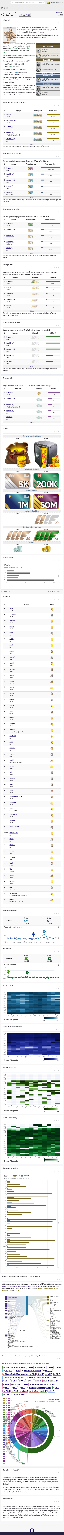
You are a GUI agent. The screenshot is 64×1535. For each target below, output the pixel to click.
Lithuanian (12, 778)
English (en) (9, 168)
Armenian (12, 730)
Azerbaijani (13, 614)
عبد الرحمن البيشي (27, 1489)
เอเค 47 (55, 1377)
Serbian (12, 851)
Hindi (11, 711)
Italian (39, 35)
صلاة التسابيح (45, 1489)
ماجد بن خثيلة (7, 1489)
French (12, 693)
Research (41, 2)
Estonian (12, 669)
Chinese (12, 899)
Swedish (12, 857)
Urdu (11, 887)
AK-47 (8, 1367)
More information (18, 1517)
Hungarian (12, 724)
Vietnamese (13, 893)
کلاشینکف (8, 1371)
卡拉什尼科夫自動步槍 (32, 1371)
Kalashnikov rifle (23, 1286)
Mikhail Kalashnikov (8, 1286)
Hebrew (12, 705)
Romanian (12, 821)
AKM (15, 1286)
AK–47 (58, 1374)
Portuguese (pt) (11, 121)
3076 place (13, 48)
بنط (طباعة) (6, 591)
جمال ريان (45, 1487)
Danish (11, 639)
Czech (11, 633)
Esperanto (13, 657)
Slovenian (12, 845)
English (5, 8)
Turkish (12, 875)
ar (15, 13)
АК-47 (23, 1377)
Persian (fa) (9, 242)
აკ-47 (15, 1388)
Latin (11, 772)
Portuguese (13, 815)
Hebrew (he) (10, 355)
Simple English (14, 833)
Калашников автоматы (40, 1384)
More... (32, 144)
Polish (11, 808)
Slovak (11, 839)
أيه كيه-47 (52, 28)
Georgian (12, 754)
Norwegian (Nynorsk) (16, 796)
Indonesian (13, 736)
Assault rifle (31, 1286)
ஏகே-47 (25, 1391)
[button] (54, 23)
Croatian (12, 718)
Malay (11, 784)
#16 (26, 958)
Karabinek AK (41, 1367)
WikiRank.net (59, 13)
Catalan (12, 627)
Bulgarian (12, 621)
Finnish (12, 687)
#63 (49, 958)
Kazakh (12, 760)
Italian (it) (9, 114)
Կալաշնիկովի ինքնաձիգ (40, 1388)
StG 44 (17, 1291)
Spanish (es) (10, 174)
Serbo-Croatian (14, 827)
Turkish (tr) (9, 127)
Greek (11, 645)
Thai (11, 869)
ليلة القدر (37, 1489)
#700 (26, 921)
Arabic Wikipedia (55, 2)
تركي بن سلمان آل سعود (19, 1491)
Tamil (11, 863)
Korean (12, 766)
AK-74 (40, 1286)
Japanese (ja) (10, 139)
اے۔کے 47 (35, 1391)
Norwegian (13, 802)
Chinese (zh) (10, 133)
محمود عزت (7, 1491)
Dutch (11, 790)
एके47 (31, 1377)
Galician (12, 699)
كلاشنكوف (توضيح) (55, 591)
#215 (49, 921)
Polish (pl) (9, 192)
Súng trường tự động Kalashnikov (16, 1374)
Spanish (12, 663)
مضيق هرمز (17, 1489)
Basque (12, 675)
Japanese (12, 748)
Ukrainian (12, 881)
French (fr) (9, 186)
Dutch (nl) (9, 361)
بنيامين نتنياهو (54, 1489)
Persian (12, 681)
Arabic (11, 608)
